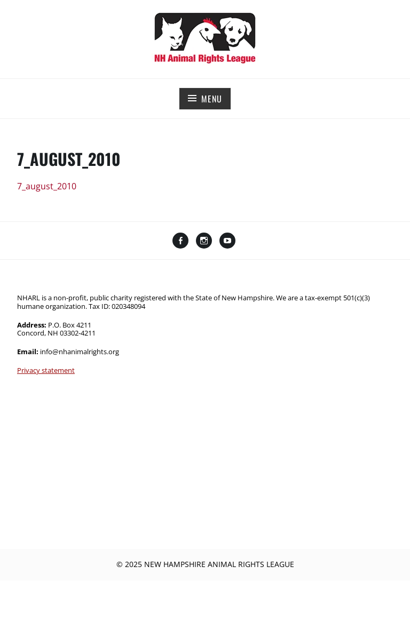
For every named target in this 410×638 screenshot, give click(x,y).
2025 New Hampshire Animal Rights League (209, 564)
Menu (211, 98)
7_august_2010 (46, 186)
